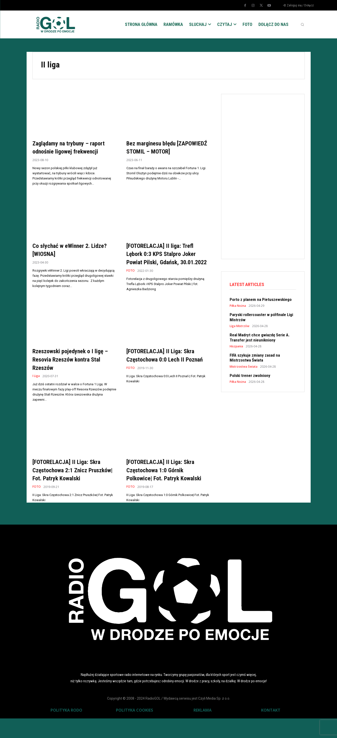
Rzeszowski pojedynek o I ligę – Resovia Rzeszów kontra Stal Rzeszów (74, 370)
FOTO (130, 282)
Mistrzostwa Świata (243, 367)
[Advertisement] (266, 175)
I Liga (36, 387)
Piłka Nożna (238, 306)
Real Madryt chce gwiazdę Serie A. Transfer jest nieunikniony (260, 338)
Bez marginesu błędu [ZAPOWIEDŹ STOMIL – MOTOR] (158, 151)
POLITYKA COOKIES (134, 729)
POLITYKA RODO (66, 729)
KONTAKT (270, 729)
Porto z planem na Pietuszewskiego (261, 300)
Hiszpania (236, 347)
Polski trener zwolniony (250, 376)
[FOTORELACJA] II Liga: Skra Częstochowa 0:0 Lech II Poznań (165, 370)
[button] (302, 24)
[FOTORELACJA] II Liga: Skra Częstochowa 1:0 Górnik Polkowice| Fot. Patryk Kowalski (165, 485)
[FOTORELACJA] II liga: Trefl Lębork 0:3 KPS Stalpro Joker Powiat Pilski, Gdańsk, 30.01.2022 (166, 260)
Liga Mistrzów (239, 326)
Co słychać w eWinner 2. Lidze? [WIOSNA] (65, 252)
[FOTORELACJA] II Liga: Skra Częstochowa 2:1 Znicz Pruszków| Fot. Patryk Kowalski (71, 485)
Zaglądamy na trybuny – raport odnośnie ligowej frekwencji (73, 147)
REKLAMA (203, 729)
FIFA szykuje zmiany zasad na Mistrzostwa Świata (255, 358)
